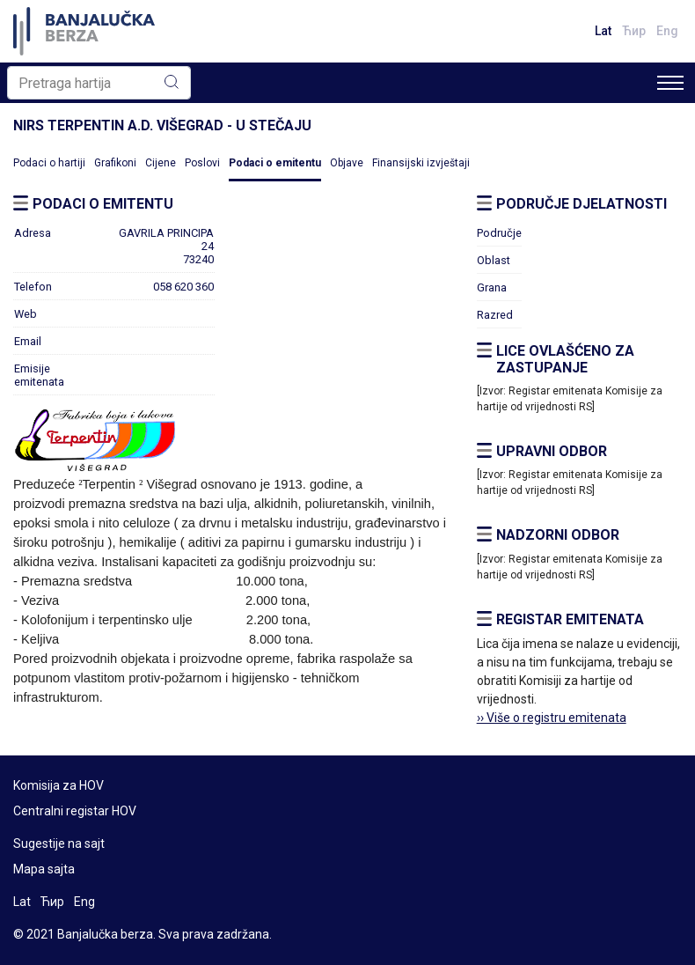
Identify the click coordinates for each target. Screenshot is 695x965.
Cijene (160, 163)
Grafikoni (115, 163)
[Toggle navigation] (670, 82)
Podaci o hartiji (49, 163)
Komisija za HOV (58, 785)
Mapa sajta (44, 869)
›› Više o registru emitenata (551, 718)
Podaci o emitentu (275, 163)
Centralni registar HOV (74, 811)
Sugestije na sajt (59, 843)
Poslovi (202, 163)
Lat (603, 31)
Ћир (634, 31)
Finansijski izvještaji (421, 163)
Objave (346, 163)
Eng (667, 31)
